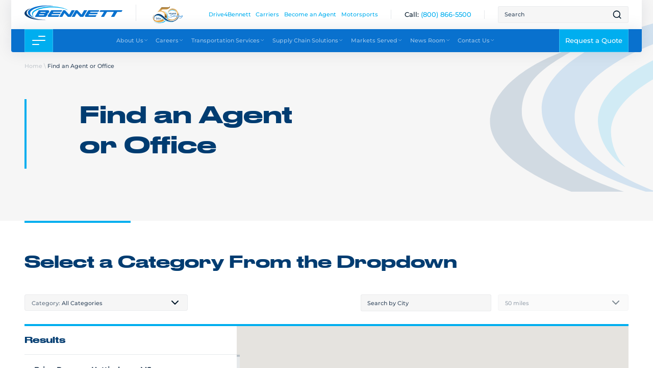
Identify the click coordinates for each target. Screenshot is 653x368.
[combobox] (106, 302)
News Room (430, 40)
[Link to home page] (73, 12)
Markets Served (377, 40)
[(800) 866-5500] (446, 14)
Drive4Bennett (230, 14)
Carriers (267, 14)
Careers (170, 40)
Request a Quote (593, 40)
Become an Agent (310, 14)
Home (33, 66)
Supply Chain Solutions (307, 40)
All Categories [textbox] (67, 303)
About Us (132, 40)
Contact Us (476, 40)
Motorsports (359, 14)
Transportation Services (228, 40)
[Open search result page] (617, 14)
